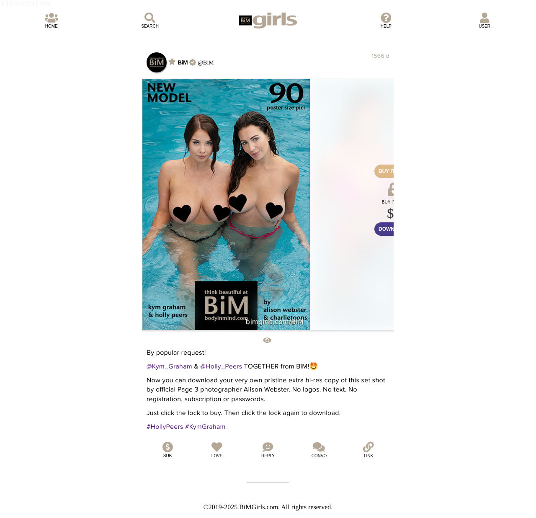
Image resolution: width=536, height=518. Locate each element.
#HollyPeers (165, 427)
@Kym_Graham (169, 366)
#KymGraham (205, 427)
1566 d (380, 55)
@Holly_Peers (221, 366)
